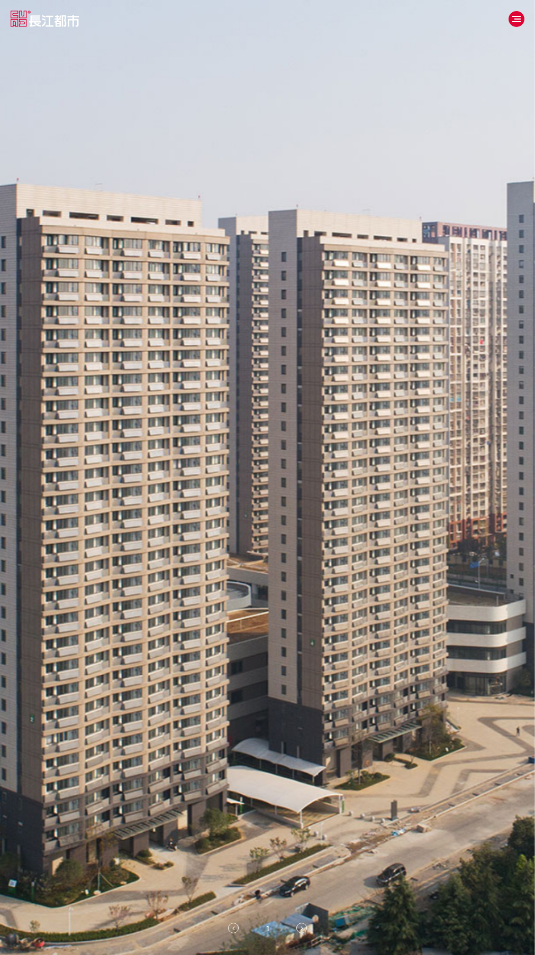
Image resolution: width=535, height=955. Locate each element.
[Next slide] (301, 928)
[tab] (267, 928)
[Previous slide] (233, 928)
